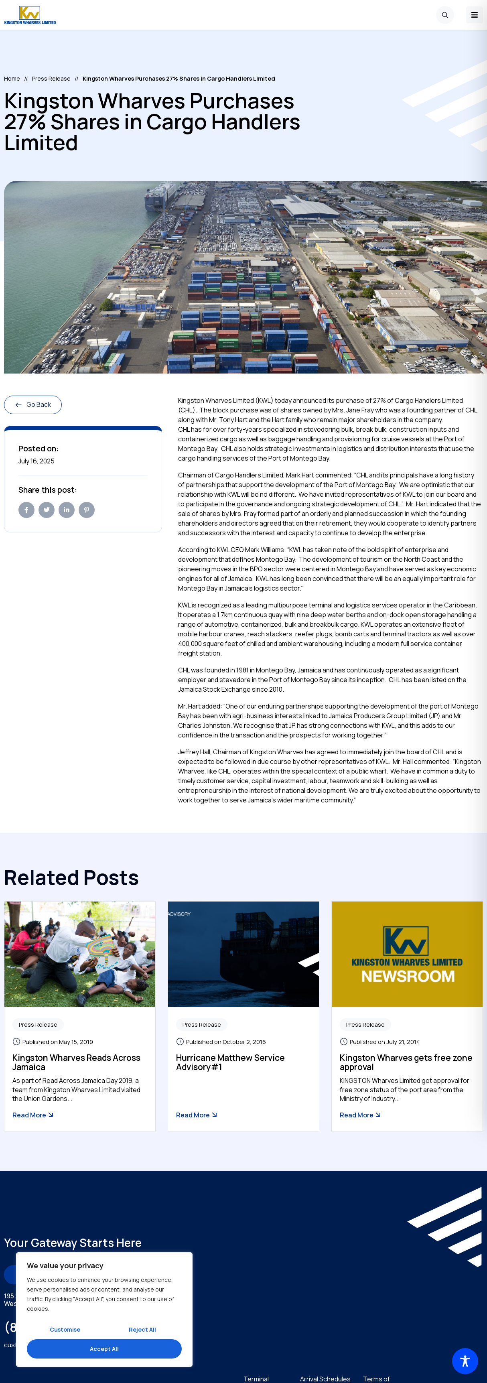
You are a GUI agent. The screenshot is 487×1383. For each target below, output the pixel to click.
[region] (104, 1309)
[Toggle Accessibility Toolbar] (465, 1361)
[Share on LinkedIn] (67, 510)
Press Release (51, 78)
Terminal (256, 1379)
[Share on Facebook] (26, 510)
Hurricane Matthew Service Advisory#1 (230, 1062)
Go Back (32, 404)
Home (12, 78)
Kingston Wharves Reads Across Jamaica (76, 1062)
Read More (33, 1114)
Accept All (104, 1349)
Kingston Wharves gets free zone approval (406, 1062)
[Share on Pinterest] (87, 510)
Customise (65, 1329)
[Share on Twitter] (47, 510)
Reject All (142, 1329)
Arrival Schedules (325, 1379)
